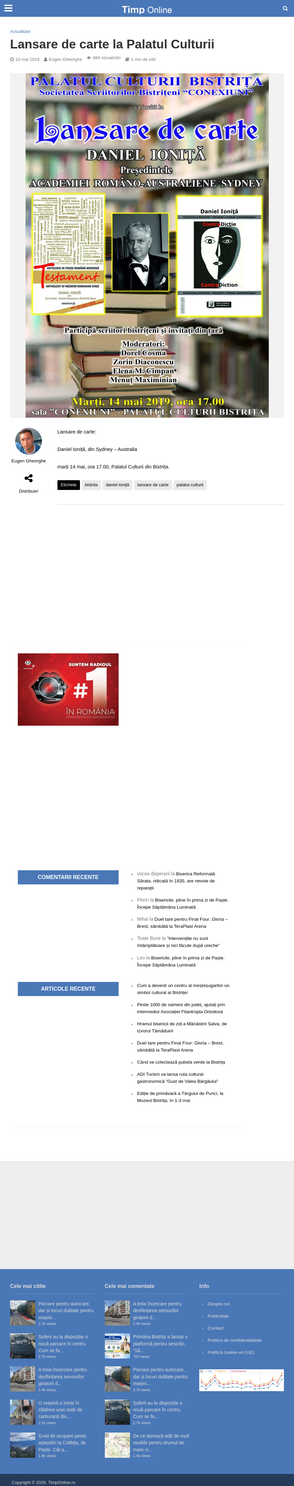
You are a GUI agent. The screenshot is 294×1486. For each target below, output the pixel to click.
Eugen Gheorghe (65, 59)
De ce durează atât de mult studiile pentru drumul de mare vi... (161, 1437)
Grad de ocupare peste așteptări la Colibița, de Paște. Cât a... (62, 1437)
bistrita (91, 484)
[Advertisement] (170, 564)
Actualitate (20, 31)
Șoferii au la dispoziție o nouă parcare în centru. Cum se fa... (63, 1338)
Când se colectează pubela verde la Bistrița (182, 1058)
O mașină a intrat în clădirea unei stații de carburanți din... (60, 1404)
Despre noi (219, 1299)
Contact (216, 1323)
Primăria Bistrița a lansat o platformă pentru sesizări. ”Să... (160, 1338)
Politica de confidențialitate (235, 1334)
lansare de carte (153, 484)
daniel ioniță (117, 484)
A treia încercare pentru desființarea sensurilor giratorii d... (62, 1371)
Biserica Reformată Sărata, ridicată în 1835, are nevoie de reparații (176, 880)
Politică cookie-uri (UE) (231, 1346)
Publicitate (218, 1310)
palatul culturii (190, 484)
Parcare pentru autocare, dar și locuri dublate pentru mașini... (65, 1306)
